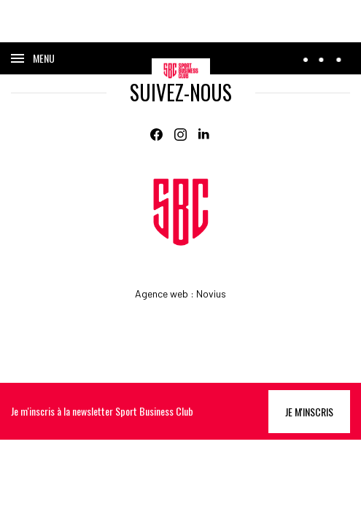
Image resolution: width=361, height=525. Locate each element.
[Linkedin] (204, 134)
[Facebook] (156, 134)
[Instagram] (180, 134)
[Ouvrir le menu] (33, 58)
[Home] (181, 212)
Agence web (161, 293)
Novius (211, 293)
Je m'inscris (309, 411)
